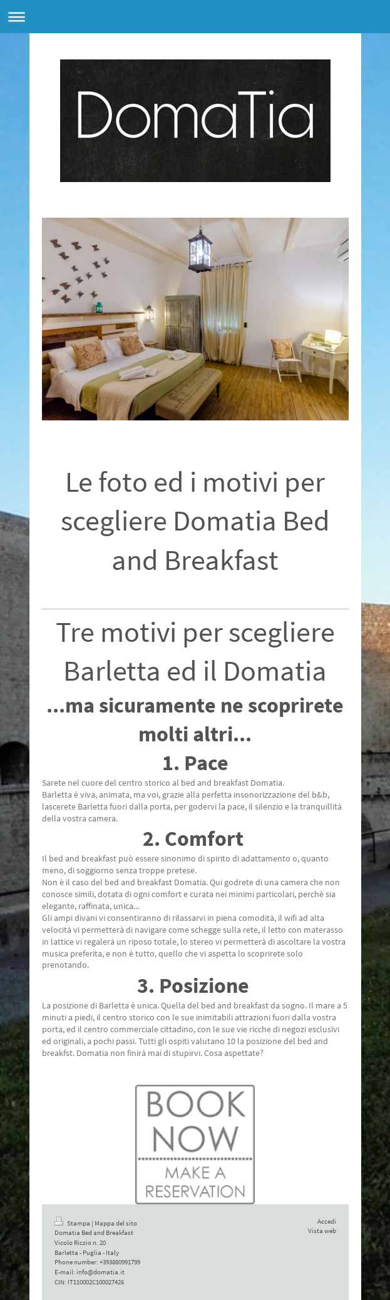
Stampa (72, 1223)
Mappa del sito (116, 1223)
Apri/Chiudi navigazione (195, 16)
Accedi (326, 1221)
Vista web (322, 1230)
